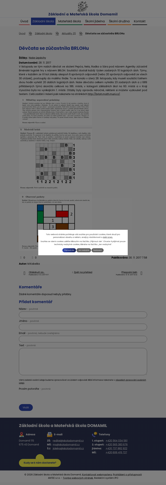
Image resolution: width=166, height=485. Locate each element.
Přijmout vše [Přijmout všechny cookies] (66, 250)
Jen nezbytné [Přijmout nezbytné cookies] (84, 250)
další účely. (108, 237)
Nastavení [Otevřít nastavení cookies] (100, 250)
